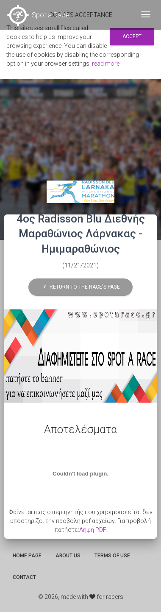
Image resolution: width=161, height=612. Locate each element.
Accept (132, 36)
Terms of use (112, 556)
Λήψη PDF (92, 529)
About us (68, 556)
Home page (27, 556)
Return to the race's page (80, 287)
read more (105, 63)
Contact (24, 577)
